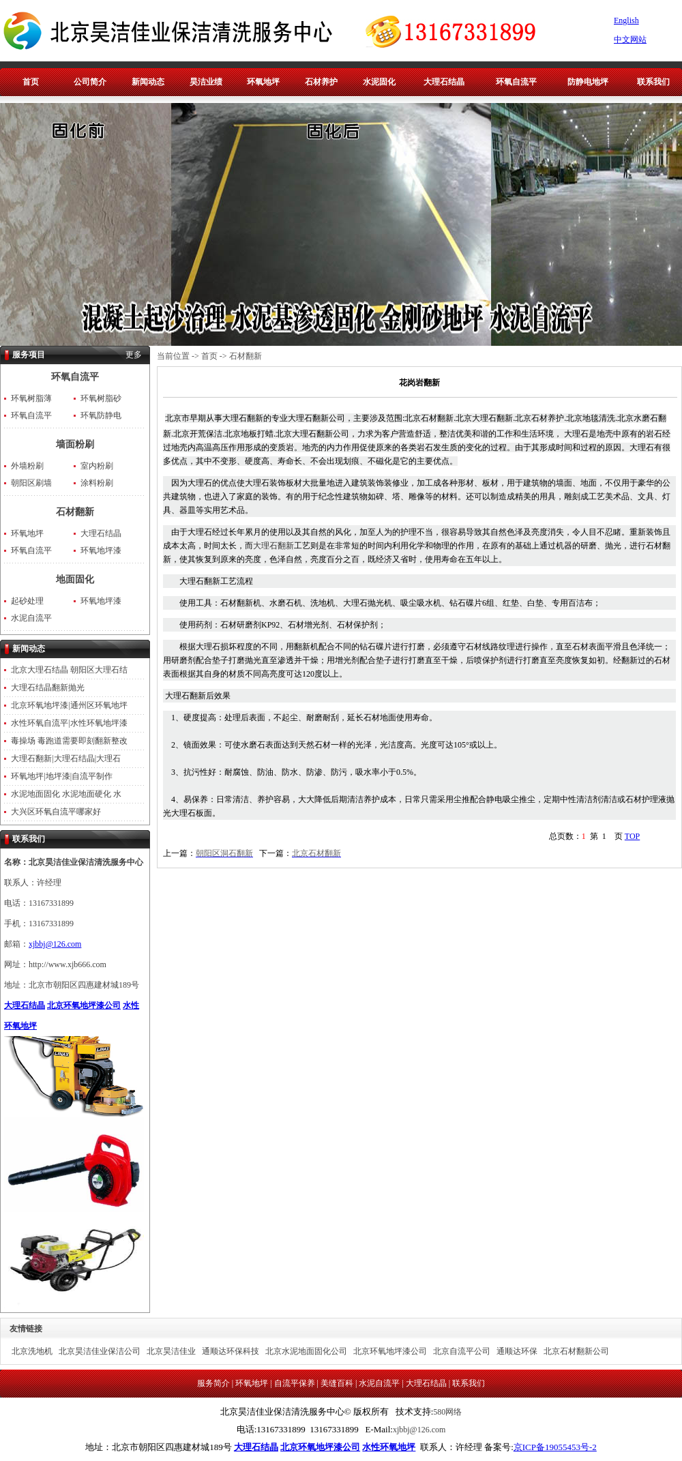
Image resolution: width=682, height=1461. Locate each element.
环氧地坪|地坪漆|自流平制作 (62, 776)
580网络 (447, 1412)
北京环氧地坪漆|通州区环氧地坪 (69, 705)
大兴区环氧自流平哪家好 (56, 811)
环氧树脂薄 (31, 398)
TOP (632, 836)
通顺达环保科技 (230, 1351)
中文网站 (630, 39)
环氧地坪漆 (100, 550)
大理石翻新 (273, 545)
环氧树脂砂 (100, 398)
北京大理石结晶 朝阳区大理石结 (69, 670)
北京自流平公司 (461, 1351)
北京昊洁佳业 (171, 1351)
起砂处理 (27, 601)
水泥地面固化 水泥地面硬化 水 (66, 794)
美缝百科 (337, 1383)
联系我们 (653, 82)
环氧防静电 (100, 415)
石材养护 (321, 82)
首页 (31, 82)
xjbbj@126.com (55, 944)
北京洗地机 (32, 1351)
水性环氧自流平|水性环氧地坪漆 (69, 723)
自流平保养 (294, 1383)
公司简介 (90, 82)
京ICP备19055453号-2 (555, 1447)
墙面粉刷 (75, 444)
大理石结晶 (444, 82)
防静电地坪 (587, 82)
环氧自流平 (516, 82)
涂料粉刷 (96, 483)
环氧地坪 (263, 82)
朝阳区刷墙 (31, 483)
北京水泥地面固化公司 (306, 1351)
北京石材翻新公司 (576, 1351)
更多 (133, 354)
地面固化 (75, 579)
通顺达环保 (516, 1351)
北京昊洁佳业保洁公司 (99, 1351)
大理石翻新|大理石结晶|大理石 (66, 758)
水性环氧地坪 (388, 1447)
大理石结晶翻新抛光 (48, 687)
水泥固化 (379, 82)
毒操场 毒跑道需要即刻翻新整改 (69, 741)
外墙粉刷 (27, 466)
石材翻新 (75, 512)
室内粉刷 (96, 466)
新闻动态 (148, 82)
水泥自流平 (31, 618)
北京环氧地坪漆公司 (84, 1005)
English (626, 20)
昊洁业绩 (206, 82)
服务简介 (213, 1383)
